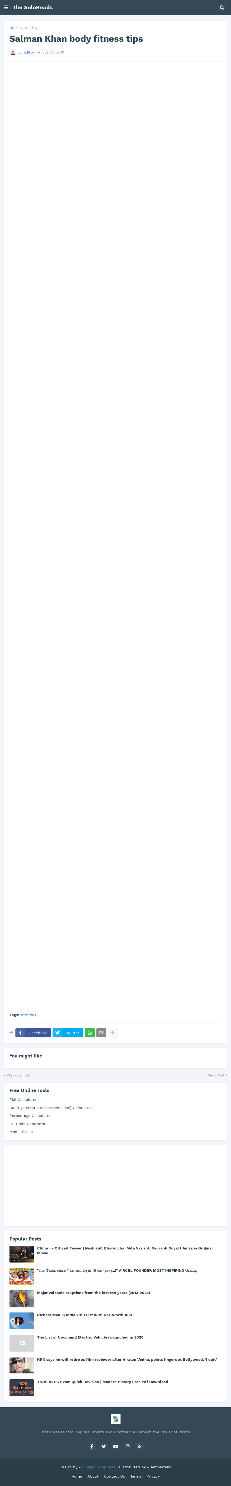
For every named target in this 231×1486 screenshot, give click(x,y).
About (93, 1476)
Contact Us (114, 1476)
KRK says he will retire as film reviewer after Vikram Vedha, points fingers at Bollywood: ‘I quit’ (127, 1359)
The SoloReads (32, 7)
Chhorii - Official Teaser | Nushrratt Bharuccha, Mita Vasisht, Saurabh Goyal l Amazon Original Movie (125, 1250)
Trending (30, 28)
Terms (135, 1476)
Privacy (153, 1476)
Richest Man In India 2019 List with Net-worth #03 (84, 1315)
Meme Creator (22, 1131)
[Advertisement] (115, 130)
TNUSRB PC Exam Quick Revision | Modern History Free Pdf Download (102, 1382)
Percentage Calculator (30, 1115)
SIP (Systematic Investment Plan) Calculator (50, 1108)
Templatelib (161, 1467)
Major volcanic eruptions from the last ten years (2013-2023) (93, 1292)
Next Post (215, 1075)
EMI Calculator (23, 1099)
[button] (6, 7)
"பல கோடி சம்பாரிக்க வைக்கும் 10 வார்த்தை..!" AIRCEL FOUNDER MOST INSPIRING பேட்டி (117, 1270)
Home (14, 28)
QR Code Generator (27, 1124)
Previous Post (18, 1075)
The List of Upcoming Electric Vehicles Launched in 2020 (90, 1337)
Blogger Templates (98, 1467)
